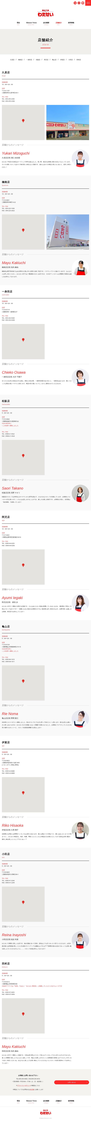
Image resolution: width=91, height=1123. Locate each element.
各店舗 (32, 1089)
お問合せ (88, 3)
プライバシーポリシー (24, 1085)
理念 (18, 23)
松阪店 (37, 59)
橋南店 (17, 59)
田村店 (82, 59)
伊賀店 (64, 59)
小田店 (73, 59)
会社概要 (46, 23)
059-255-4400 (23, 1079)
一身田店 (27, 59)
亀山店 (55, 59)
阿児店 (46, 59)
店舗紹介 (59, 23)
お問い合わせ (72, 1082)
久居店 (8, 59)
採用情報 (71, 23)
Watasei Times (31, 23)
